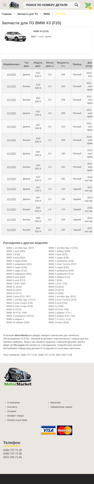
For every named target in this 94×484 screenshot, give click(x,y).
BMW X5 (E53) (14, 290)
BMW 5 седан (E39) (16, 267)
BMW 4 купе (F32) (58, 303)
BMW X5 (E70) (56, 290)
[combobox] (51, 5)
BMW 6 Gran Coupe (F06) (19, 306)
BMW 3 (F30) (13, 254)
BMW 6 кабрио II (15, 319)
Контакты (12, 407)
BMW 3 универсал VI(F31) (20, 316)
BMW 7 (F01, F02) (58, 283)
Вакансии (56, 402)
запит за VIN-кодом (14, 345)
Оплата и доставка (17, 420)
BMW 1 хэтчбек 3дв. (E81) (62, 296)
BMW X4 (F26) (14, 309)
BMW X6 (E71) (14, 293)
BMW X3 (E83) (56, 286)
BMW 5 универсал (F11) (61, 274)
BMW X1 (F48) (56, 306)
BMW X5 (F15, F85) (59, 309)
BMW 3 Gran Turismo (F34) (62, 299)
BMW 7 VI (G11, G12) (60, 319)
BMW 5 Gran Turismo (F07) (62, 264)
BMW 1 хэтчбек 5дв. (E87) (20, 248)
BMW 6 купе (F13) (15, 280)
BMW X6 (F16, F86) (16, 312)
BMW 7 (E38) (55, 280)
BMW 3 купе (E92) (15, 257)
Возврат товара (15, 415)
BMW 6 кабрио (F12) (59, 277)
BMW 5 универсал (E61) (19, 274)
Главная (7, 14)
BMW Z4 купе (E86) (59, 322)
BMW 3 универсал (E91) (19, 264)
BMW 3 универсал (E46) (61, 261)
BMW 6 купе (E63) (15, 277)
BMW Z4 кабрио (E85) (17, 322)
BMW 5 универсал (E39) (61, 270)
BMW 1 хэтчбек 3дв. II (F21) (20, 299)
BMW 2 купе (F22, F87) (18, 296)
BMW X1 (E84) (14, 286)
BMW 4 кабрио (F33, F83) (62, 316)
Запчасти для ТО (28, 14)
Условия (11, 411)
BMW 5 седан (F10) (16, 270)
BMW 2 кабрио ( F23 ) (60, 312)
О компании (13, 402)
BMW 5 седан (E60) (59, 267)
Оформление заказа (61, 407)
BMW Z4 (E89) (56, 293)
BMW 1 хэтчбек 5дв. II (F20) (63, 248)
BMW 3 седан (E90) (16, 261)
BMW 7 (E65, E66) (15, 283)
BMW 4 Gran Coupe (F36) (19, 303)
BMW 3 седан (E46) (59, 257)
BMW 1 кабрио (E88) (59, 251)
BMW (47, 14)
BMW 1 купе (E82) (15, 251)
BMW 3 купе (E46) (58, 254)
